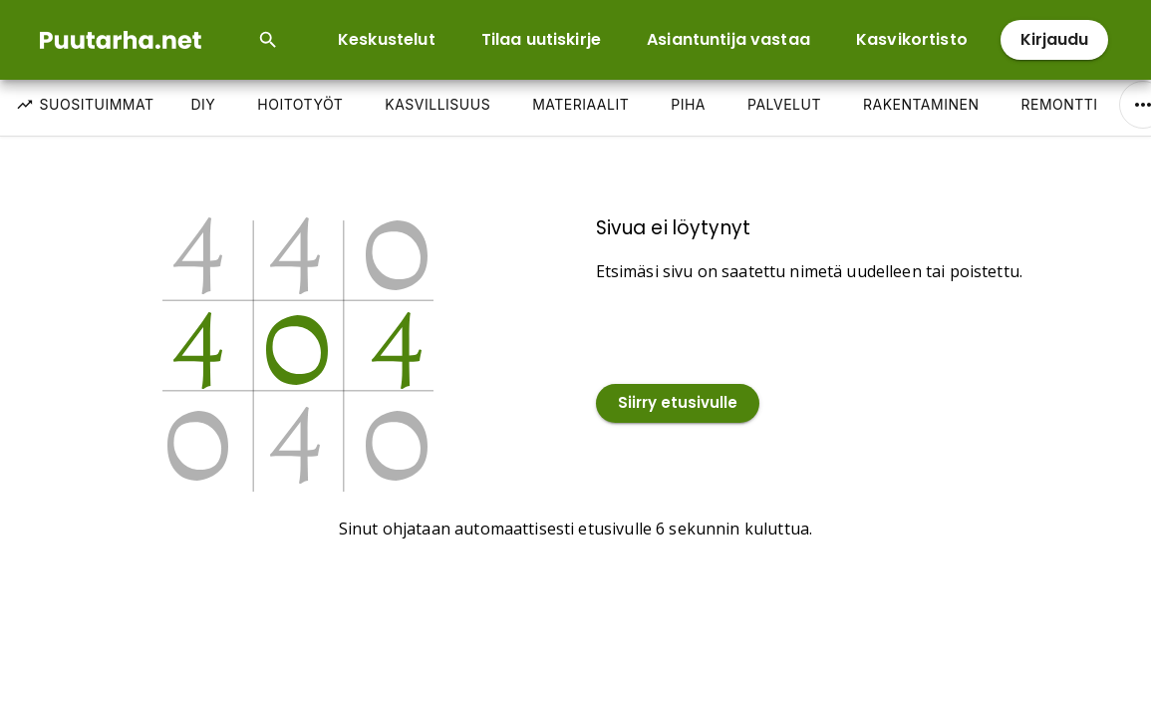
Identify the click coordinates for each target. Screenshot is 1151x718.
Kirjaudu (1054, 40)
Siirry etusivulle (677, 403)
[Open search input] (268, 40)
